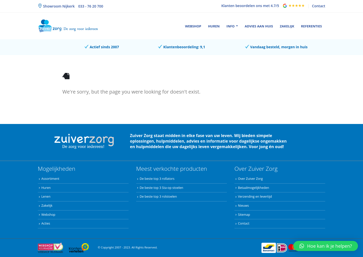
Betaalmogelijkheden (253, 188)
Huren (214, 26)
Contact (318, 6)
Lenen (45, 196)
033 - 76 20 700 (90, 6)
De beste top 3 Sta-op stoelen (161, 188)
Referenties (311, 26)
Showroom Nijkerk (58, 6)
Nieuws (243, 205)
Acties (45, 223)
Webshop (193, 26)
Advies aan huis (259, 26)
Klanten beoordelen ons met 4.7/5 (250, 5)
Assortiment (50, 179)
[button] (325, 246)
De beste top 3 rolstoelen (158, 196)
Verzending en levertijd (255, 196)
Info (230, 26)
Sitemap (244, 214)
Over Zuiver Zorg (250, 179)
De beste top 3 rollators (157, 179)
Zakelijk (287, 26)
